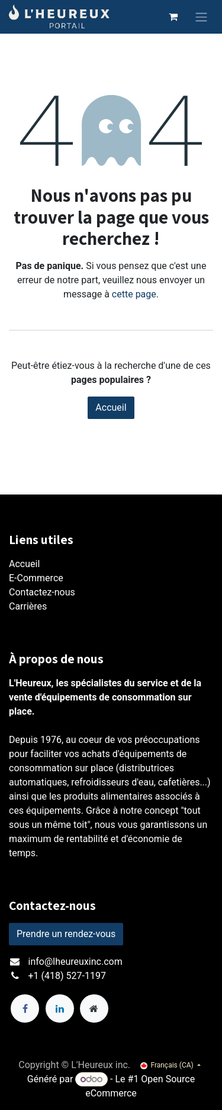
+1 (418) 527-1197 (67, 975)
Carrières (28, 606)
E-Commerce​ (36, 578)
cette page (134, 294)
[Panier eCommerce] (173, 16)
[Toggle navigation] (201, 17)
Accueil (110, 407)
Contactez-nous (42, 592)
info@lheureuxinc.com (75, 961)
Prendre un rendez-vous (66, 933)
